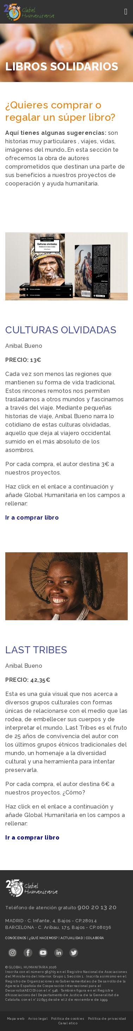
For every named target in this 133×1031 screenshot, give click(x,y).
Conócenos (16, 938)
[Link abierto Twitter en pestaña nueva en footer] (73, 950)
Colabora (95, 938)
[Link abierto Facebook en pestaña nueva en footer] (28, 950)
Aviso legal (38, 1018)
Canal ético (68, 1023)
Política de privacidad (107, 1018)
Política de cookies (67, 1018)
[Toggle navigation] (126, 12)
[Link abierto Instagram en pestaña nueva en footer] (12, 950)
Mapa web (16, 1018)
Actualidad (72, 938)
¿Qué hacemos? (43, 938)
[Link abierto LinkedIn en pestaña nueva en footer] (58, 950)
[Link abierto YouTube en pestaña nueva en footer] (43, 950)
